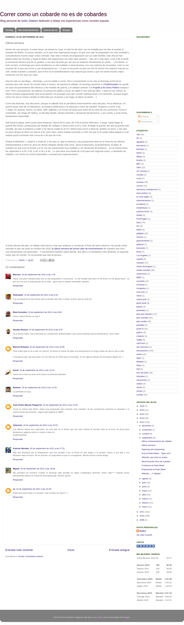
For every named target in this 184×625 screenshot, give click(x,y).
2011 (142, 512)
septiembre (147, 438)
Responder (18, 286)
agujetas (140, 142)
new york (140, 292)
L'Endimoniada (110, 84)
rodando (140, 336)
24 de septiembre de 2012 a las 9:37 (46, 329)
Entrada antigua (119, 550)
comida (139, 175)
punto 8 (139, 329)
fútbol (139, 230)
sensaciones (142, 350)
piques (139, 307)
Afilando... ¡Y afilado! (151, 473)
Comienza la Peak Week (153, 465)
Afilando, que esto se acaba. (155, 457)
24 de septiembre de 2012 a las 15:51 (40, 425)
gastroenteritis (143, 241)
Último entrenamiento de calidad (156, 441)
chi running (141, 171)
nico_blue (97, 617)
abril (144, 495)
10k (138, 134)
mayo (145, 491)
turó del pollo (142, 373)
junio (144, 486)
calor (138, 167)
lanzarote (140, 248)
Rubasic (17, 387)
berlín (139, 153)
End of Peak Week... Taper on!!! (156, 453)
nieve (138, 296)
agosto (145, 478)
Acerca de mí (50, 30)
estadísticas (141, 208)
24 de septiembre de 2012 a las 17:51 (47, 448)
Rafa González (20, 312)
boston (139, 160)
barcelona (141, 145)
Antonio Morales (21, 448)
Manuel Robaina (21, 347)
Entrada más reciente (19, 550)
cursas (139, 186)
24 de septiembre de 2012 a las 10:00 (47, 347)
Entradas (143, 116)
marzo (145, 498)
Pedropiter (18, 295)
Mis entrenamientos (28, 30)
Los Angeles (142, 255)
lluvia (138, 252)
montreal (140, 284)
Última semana (148, 445)
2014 (142, 414)
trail (138, 369)
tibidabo (140, 361)
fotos (138, 222)
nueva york (141, 299)
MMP (138, 277)
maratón (140, 263)
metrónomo (141, 274)
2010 (142, 516)
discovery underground (146, 189)
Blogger (126, 617)
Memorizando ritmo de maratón (156, 461)
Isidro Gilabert (29, 20)
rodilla (139, 340)
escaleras (140, 204)
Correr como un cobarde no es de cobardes (53, 14)
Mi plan (66, 30)
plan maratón (142, 318)
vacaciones (141, 380)
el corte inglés (142, 197)
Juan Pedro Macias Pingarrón (27, 405)
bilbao (139, 156)
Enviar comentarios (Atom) (31, 556)
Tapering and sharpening (153, 449)
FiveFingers (141, 219)
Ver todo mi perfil (144, 535)
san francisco (142, 347)
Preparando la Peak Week (154, 469)
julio (144, 482)
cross (138, 178)
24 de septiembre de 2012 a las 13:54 (60, 405)
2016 (142, 406)
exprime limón (142, 211)
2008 (142, 520)
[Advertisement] (155, 87)
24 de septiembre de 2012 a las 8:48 (44, 312)
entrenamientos (143, 200)
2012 (142, 422)
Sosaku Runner (20, 329)
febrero (145, 503)
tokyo (138, 365)
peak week (141, 303)
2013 (142, 418)
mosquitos (141, 288)
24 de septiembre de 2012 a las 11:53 (39, 387)
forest (16, 370)
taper (138, 358)
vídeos (139, 384)
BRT (138, 164)
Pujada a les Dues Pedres (106, 87)
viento (139, 387)
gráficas (140, 244)
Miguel (16, 468)
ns (14, 489)
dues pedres (142, 193)
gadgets (140, 233)
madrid (139, 259)
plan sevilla (141, 321)
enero (145, 507)
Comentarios (145, 121)
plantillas (140, 325)
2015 (142, 410)
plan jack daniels (144, 314)
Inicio (71, 550)
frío (138, 226)
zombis (139, 395)
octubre (146, 434)
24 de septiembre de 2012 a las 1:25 (38, 274)
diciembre (147, 425)
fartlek (139, 215)
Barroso (17, 274)
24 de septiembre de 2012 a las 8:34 (41, 295)
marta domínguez (144, 266)
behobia (140, 149)
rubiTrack (140, 343)
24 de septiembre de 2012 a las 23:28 (33, 489)
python (139, 332)
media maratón (143, 270)
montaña (140, 281)
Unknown (17, 425)
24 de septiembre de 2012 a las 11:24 (37, 370)
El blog (9, 30)
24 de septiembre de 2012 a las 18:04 (37, 468)
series (139, 354)
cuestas (140, 182)
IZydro (143, 531)
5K (137, 138)
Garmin (139, 237)
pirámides (141, 310)
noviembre (147, 430)
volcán (139, 391)
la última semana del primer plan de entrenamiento (77, 248)
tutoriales (140, 376)
